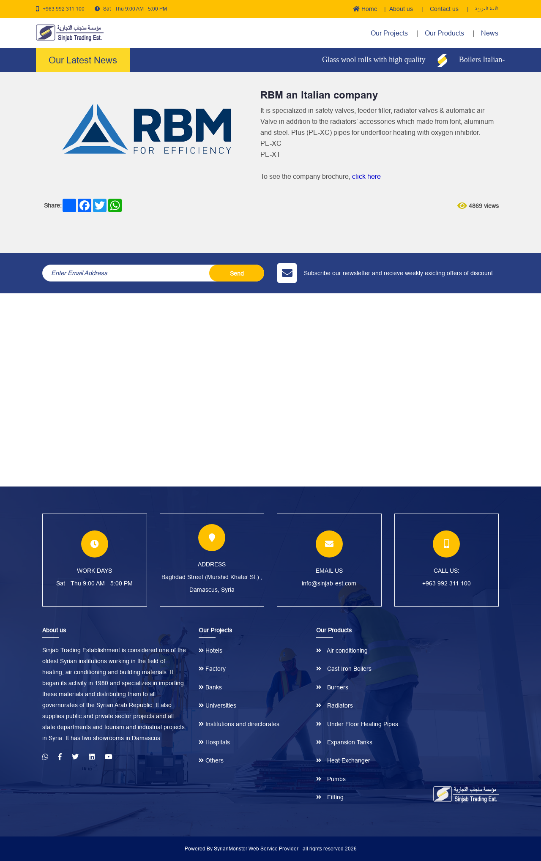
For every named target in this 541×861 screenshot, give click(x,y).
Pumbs (331, 779)
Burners (332, 687)
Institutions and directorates (239, 724)
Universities (217, 705)
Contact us (445, 8)
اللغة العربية (486, 8)
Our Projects (389, 33)
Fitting (330, 797)
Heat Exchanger (343, 760)
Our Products (445, 33)
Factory (212, 668)
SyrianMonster (230, 848)
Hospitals (214, 742)
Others (211, 760)
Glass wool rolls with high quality (380, 59)
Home (365, 8)
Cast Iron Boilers (344, 668)
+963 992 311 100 (64, 8)
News (489, 33)
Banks (210, 687)
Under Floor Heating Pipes (357, 724)
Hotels (210, 650)
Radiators (334, 705)
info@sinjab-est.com (329, 583)
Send (237, 273)
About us (402, 8)
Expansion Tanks (344, 742)
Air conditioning (342, 650)
